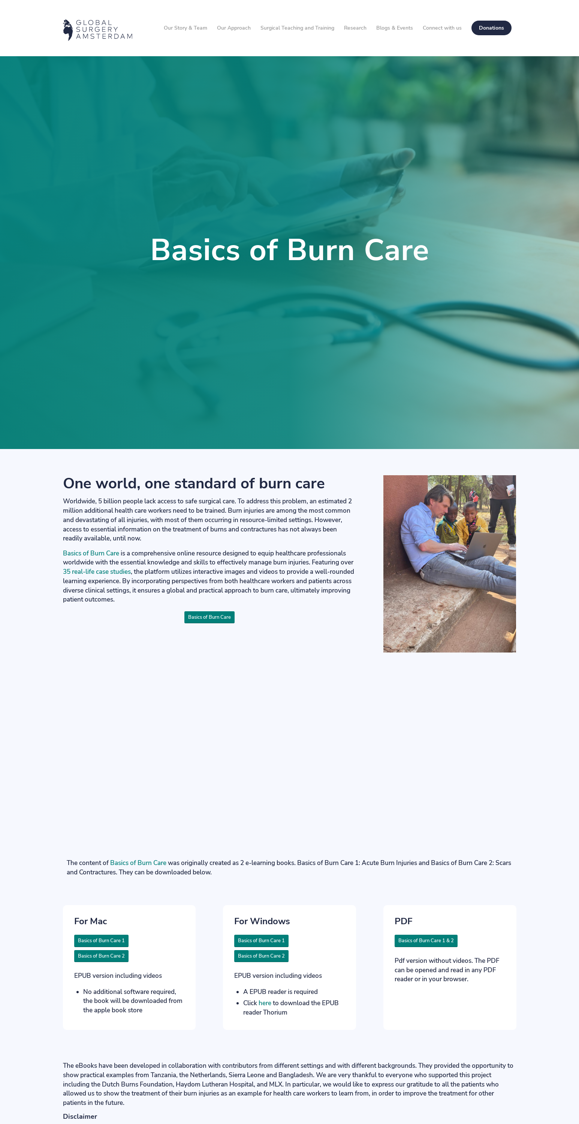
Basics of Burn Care (91, 553)
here (265, 1003)
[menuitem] (185, 28)
